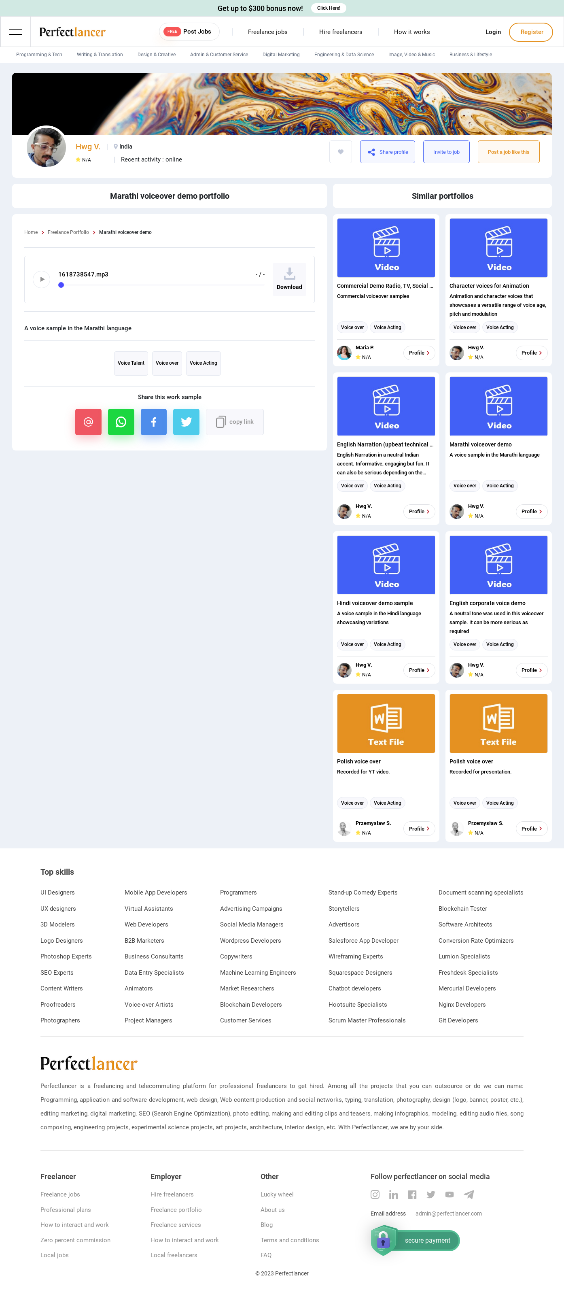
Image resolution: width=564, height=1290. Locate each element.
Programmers (238, 892)
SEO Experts (57, 972)
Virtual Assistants (149, 908)
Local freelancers (174, 1255)
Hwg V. (88, 146)
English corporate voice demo (488, 603)
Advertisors (344, 924)
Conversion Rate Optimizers (476, 940)
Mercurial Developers (467, 988)
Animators (139, 988)
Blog (267, 1224)
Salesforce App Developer (364, 940)
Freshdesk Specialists (468, 972)
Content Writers (61, 988)
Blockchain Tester (463, 908)
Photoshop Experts (66, 956)
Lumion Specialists (464, 956)
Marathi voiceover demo (481, 444)
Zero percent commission (75, 1240)
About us (273, 1209)
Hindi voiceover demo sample (375, 603)
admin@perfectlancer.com (449, 1213)
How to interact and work (74, 1224)
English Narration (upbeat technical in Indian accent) (386, 444)
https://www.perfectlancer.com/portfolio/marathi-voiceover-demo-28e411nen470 (407, 152)
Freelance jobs (268, 32)
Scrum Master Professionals (367, 1020)
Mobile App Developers (156, 892)
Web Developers (146, 924)
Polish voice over (359, 761)
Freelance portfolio (176, 1209)
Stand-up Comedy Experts (363, 892)
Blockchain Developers (251, 1004)
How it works (412, 32)
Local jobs (54, 1255)
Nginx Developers (462, 1004)
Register (531, 32)
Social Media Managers (252, 924)
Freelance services (176, 1224)
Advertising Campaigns (251, 908)
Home (31, 232)
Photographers (60, 1020)
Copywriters (236, 956)
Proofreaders (58, 1004)
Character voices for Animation (489, 286)
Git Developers (458, 1020)
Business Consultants (154, 956)
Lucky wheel (277, 1194)
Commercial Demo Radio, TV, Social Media (386, 286)
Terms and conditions (290, 1240)
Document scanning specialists (481, 892)
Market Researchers (247, 988)
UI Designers (57, 892)
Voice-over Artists (149, 1004)
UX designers (58, 908)
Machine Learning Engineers (258, 972)
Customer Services (245, 1020)
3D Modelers (57, 924)
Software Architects (465, 924)
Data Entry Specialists (154, 972)
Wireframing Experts (356, 956)
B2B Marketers (144, 940)
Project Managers (148, 1020)
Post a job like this (509, 152)
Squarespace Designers (360, 972)
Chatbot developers (355, 988)
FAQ (266, 1255)
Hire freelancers (341, 32)
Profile (420, 353)
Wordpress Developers (250, 940)
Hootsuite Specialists (358, 1004)
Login (493, 32)
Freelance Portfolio (68, 232)
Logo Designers (61, 940)
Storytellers (344, 908)
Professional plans (65, 1209)
